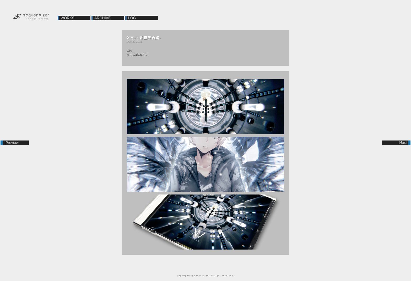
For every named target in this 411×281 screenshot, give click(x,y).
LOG (132, 18)
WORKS (67, 18)
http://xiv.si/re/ (137, 55)
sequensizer (31, 17)
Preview (12, 142)
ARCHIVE (102, 18)
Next (403, 142)
